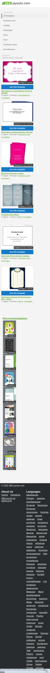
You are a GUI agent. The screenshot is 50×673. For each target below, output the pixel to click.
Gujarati (43, 540)
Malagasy (30, 592)
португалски (32, 619)
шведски (30, 647)
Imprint (4, 495)
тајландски (38, 650)
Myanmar (39, 602)
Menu (20, 217)
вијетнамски (41, 661)
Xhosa (29, 664)
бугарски (30, 505)
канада (29, 571)
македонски (32, 588)
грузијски (30, 567)
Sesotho (30, 644)
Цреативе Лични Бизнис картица (15, 256)
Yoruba (29, 668)
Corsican (44, 512)
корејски (30, 574)
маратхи (43, 599)
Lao (45, 581)
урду (41, 657)
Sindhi (29, 626)
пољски (30, 616)
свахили (41, 647)
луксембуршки (33, 581)
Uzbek (29, 661)
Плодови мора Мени (10, 215)
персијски (43, 529)
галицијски (31, 540)
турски (39, 654)
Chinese (40, 668)
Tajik (28, 650)
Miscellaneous (24, 95)
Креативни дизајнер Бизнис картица (17, 132)
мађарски (31, 550)
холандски (43, 605)
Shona (29, 637)
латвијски (31, 585)
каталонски (31, 512)
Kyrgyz (29, 578)
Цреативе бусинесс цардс (12, 173)
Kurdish (40, 574)
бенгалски (42, 505)
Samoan (44, 633)
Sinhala (38, 626)
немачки (30, 519)
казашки (42, 567)
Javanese (42, 564)
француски (41, 533)
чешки (29, 516)
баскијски (31, 529)
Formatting (5, 98)
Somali (38, 637)
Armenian (42, 550)
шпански (30, 526)
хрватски (39, 547)
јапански (30, 564)
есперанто (43, 522)
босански (30, 509)
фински (30, 533)
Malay (29, 602)
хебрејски (40, 543)
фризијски (31, 536)
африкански (32, 495)
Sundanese (42, 644)
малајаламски (33, 595)
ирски (42, 536)
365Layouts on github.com (8, 499)
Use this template (17, 87)
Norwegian (31, 609)
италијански (32, 561)
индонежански (33, 554)
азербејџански (33, 502)
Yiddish (38, 664)
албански (31, 640)
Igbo (45, 554)
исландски (31, 557)
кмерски (40, 571)
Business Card (24, 134)
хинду (29, 547)
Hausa (29, 543)
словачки (30, 630)
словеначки (32, 633)
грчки (39, 519)
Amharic (30, 498)
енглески (30, 522)
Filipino (29, 654)
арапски (41, 498)
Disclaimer (16, 495)
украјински (31, 657)
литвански (31, 612)
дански (38, 516)
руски (40, 623)
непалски (31, 605)
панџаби (43, 612)
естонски (41, 526)
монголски (31, 599)
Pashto (40, 616)
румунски (31, 623)
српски (41, 640)
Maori (40, 592)
